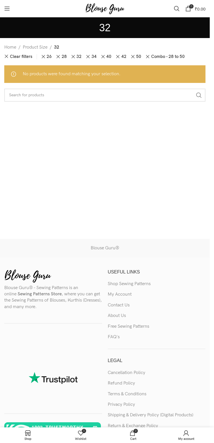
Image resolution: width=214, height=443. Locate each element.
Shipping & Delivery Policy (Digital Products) (150, 415)
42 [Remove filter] (123, 56)
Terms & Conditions (127, 394)
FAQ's (114, 337)
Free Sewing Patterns (128, 326)
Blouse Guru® (105, 248)
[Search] (176, 8)
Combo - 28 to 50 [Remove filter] (168, 56)
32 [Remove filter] (79, 56)
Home (10, 47)
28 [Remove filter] (64, 56)
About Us (117, 315)
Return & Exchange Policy (133, 426)
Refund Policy (121, 383)
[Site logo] (104, 8)
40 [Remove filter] (108, 56)
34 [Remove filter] (94, 56)
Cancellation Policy (126, 372)
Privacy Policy (121, 404)
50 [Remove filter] (138, 56)
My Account (120, 294)
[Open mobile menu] (7, 8)
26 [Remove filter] (49, 56)
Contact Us (119, 305)
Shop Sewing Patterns (129, 284)
